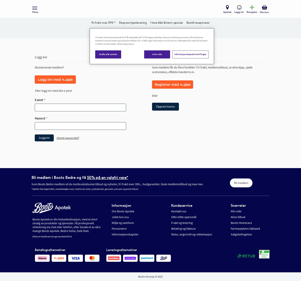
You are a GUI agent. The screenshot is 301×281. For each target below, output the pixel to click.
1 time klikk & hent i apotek (166, 24)
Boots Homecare (241, 223)
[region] (151, 46)
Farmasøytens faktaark (245, 229)
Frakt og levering (182, 223)
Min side (236, 211)
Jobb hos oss (120, 217)
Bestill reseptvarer (198, 24)
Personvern (119, 229)
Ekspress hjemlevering (133, 24)
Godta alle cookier (108, 54)
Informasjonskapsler (125, 234)
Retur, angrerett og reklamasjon (191, 234)
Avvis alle (157, 54)
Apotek (227, 12)
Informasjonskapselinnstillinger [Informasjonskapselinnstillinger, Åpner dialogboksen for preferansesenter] (190, 54)
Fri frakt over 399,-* (103, 24)
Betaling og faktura (183, 229)
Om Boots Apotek (123, 211)
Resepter (251, 12)
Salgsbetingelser (241, 234)
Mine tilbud (238, 217)
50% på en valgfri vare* (107, 177)
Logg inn (239, 12)
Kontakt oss (178, 211)
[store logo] (148, 10)
